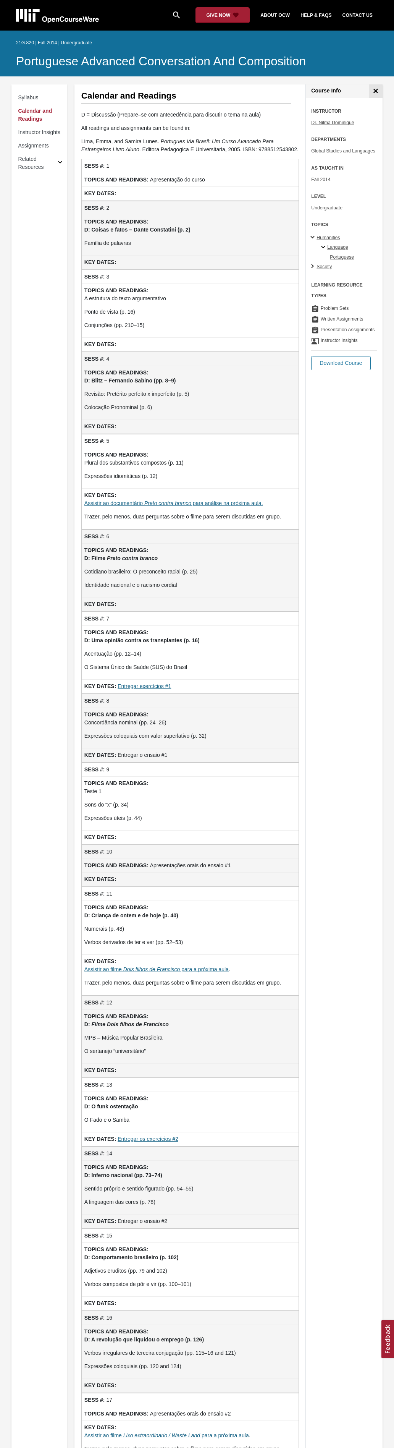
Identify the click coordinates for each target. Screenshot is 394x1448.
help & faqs (315, 15)
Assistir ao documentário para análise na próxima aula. (173, 503)
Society (324, 266)
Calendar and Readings (35, 115)
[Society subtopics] (313, 267)
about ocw (275, 15)
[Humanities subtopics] (313, 238)
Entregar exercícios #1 (144, 686)
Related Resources (31, 163)
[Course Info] (376, 91)
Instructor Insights (39, 132)
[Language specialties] (324, 248)
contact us (357, 15)
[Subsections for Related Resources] (60, 163)
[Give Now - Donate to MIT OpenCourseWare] (222, 15)
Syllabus (28, 97)
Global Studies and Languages (343, 151)
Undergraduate (326, 208)
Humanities (328, 237)
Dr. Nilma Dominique (332, 122)
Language (337, 247)
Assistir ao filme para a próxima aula (156, 969)
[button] (340, 363)
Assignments (33, 146)
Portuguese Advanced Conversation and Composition (161, 61)
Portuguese (342, 257)
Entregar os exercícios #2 (148, 1139)
